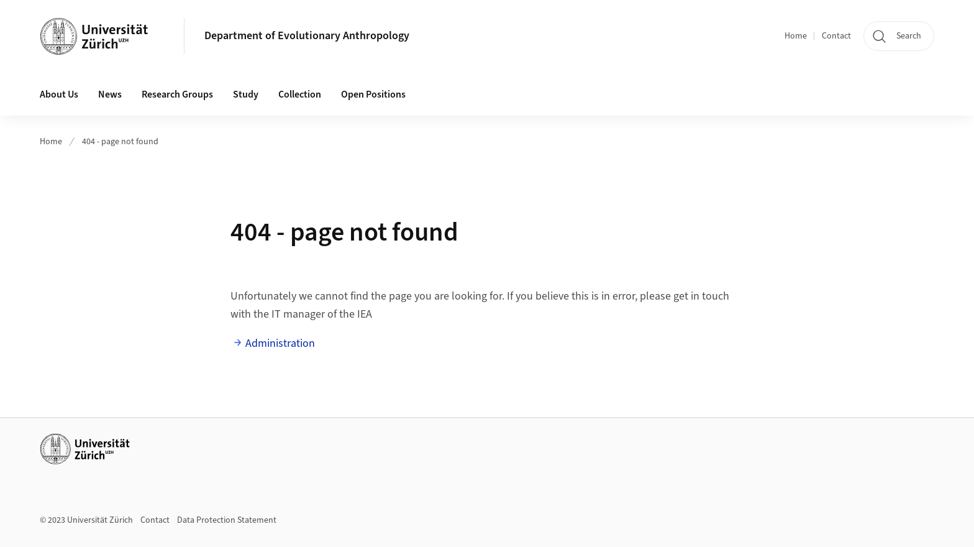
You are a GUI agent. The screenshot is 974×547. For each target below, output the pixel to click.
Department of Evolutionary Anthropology (306, 36)
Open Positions (373, 94)
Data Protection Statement (226, 520)
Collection (299, 94)
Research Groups (177, 94)
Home (796, 36)
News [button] (110, 94)
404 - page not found (120, 142)
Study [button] (245, 94)
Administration (280, 343)
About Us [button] (59, 94)
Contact (836, 36)
